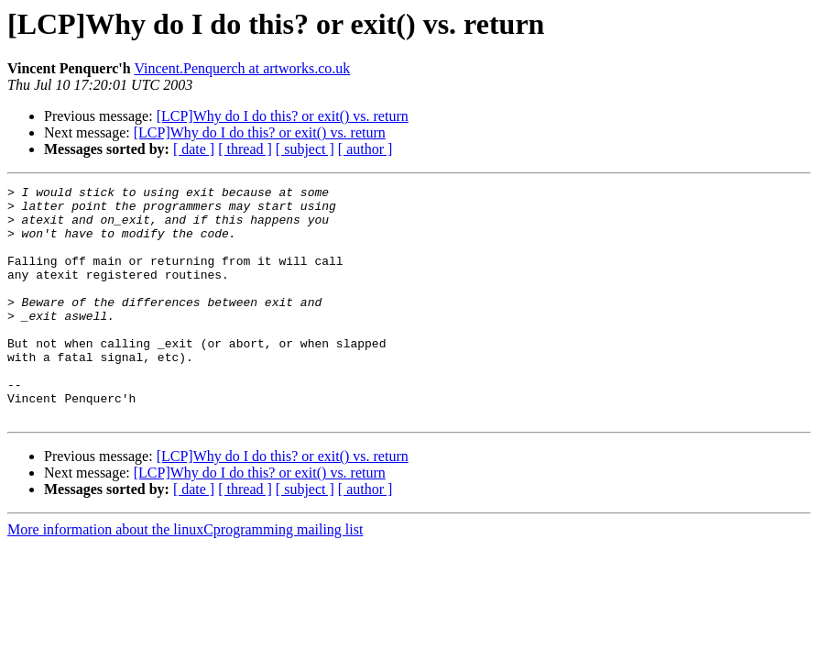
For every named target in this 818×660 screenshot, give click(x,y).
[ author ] (365, 149)
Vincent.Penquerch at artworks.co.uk (242, 68)
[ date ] (193, 149)
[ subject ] (305, 149)
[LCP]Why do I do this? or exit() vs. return (283, 116)
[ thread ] (245, 149)
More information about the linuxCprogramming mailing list (185, 576)
